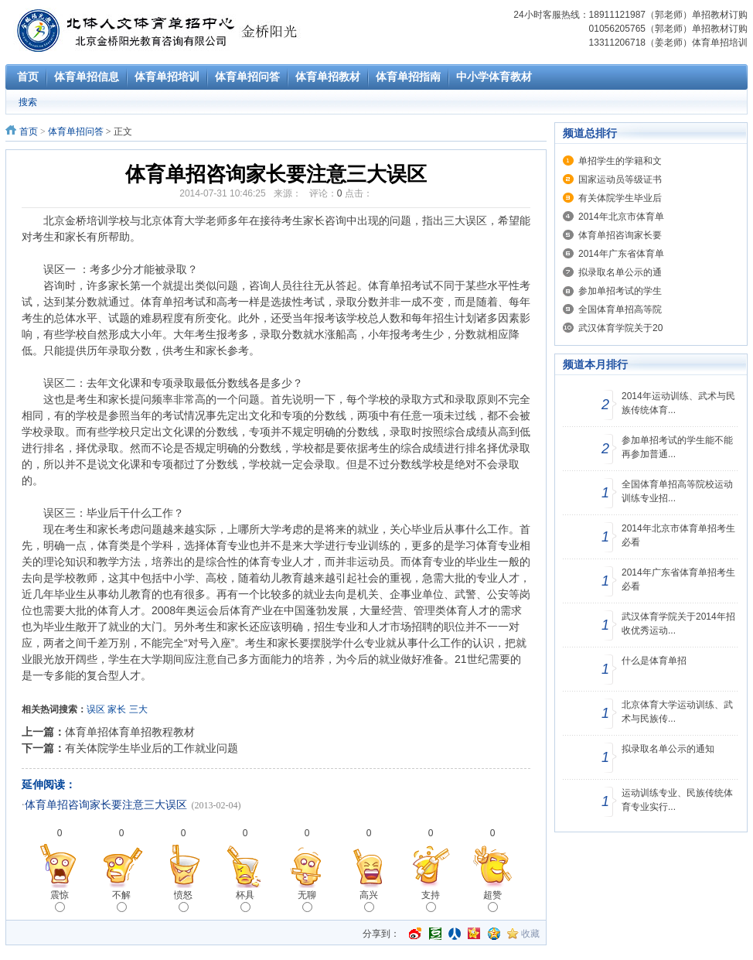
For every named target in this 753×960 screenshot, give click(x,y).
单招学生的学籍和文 (620, 160)
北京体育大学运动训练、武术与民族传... (677, 711)
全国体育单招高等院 (620, 309)
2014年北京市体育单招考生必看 (678, 535)
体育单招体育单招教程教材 (130, 732)
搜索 (28, 102)
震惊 (59, 901)
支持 (430, 901)
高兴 (368, 901)
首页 (28, 131)
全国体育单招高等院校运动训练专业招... (677, 491)
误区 (96, 709)
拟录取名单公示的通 (620, 272)
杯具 (245, 901)
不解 (121, 901)
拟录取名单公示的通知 (668, 748)
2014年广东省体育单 (621, 253)
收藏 (530, 933)
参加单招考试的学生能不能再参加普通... (677, 447)
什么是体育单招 (654, 660)
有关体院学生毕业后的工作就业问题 (151, 748)
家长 (116, 709)
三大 (138, 709)
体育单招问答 (76, 131)
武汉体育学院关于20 (620, 328)
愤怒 (183, 901)
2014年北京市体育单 (621, 216)
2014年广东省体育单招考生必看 (678, 579)
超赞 (492, 901)
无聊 (307, 901)
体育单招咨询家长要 (620, 235)
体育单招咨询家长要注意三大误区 (106, 805)
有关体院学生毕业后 (620, 198)
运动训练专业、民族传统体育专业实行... (677, 799)
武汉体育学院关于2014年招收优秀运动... (678, 623)
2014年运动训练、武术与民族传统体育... (678, 403)
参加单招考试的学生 (620, 290)
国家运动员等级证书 (620, 179)
